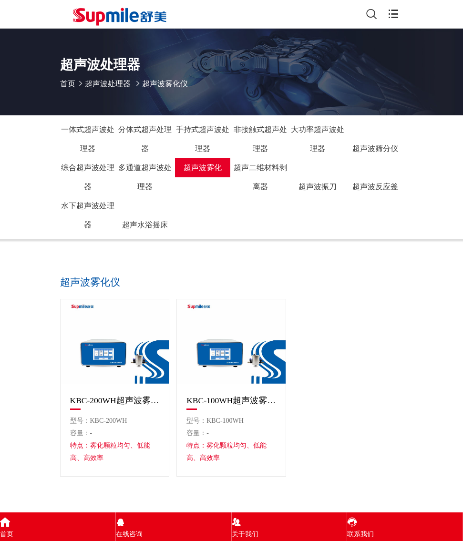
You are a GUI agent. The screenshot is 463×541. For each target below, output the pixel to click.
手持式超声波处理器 (202, 139)
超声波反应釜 (375, 187)
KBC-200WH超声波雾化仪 (115, 400)
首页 (67, 84)
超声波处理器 (108, 84)
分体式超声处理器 (145, 139)
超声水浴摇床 (145, 225)
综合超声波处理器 (87, 177)
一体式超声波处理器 (87, 139)
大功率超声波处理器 (317, 139)
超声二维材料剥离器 (260, 177)
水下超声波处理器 (87, 215)
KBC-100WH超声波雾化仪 (231, 400)
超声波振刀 (317, 187)
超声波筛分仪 (375, 148)
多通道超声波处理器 (145, 177)
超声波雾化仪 (203, 170)
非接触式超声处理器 (260, 139)
